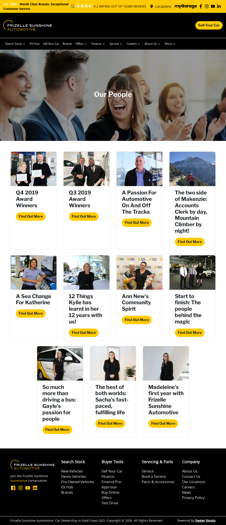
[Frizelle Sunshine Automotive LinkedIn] (220, 6)
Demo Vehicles (73, 476)
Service (116, 44)
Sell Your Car (209, 25)
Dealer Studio (205, 520)
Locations (163, 6)
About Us (153, 44)
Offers (81, 44)
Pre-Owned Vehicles (77, 481)
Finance (98, 44)
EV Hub (35, 44)
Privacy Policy (193, 497)
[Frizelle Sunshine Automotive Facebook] (202, 6)
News (186, 492)
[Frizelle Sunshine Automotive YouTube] (214, 6)
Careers (134, 44)
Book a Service (154, 476)
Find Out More (31, 216)
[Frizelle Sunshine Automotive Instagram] (208, 6)
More (170, 44)
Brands (67, 44)
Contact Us (191, 476)
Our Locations (193, 481)
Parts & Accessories (158, 481)
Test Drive (110, 503)
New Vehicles (72, 471)
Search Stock (15, 44)
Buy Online (110, 492)
